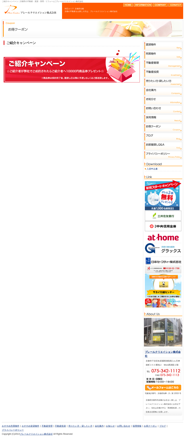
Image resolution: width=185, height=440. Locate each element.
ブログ (162, 426)
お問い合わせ (123, 426)
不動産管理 (47, 426)
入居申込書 (152, 169)
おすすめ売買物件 (10, 426)
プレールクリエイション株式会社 (36, 434)
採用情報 (137, 426)
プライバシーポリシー (13, 430)
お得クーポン (150, 426)
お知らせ (110, 426)
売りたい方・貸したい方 (80, 426)
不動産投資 (60, 426)
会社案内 (99, 426)
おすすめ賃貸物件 (30, 426)
